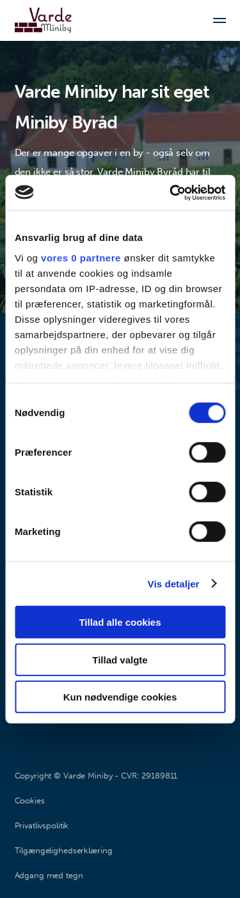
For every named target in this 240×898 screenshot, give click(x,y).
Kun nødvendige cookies (120, 697)
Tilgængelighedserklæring (64, 850)
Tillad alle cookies (120, 622)
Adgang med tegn (49, 875)
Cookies (30, 800)
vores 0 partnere (81, 257)
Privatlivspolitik (42, 825)
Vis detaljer (174, 583)
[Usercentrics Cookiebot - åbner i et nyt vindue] (170, 192)
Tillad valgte (119, 659)
